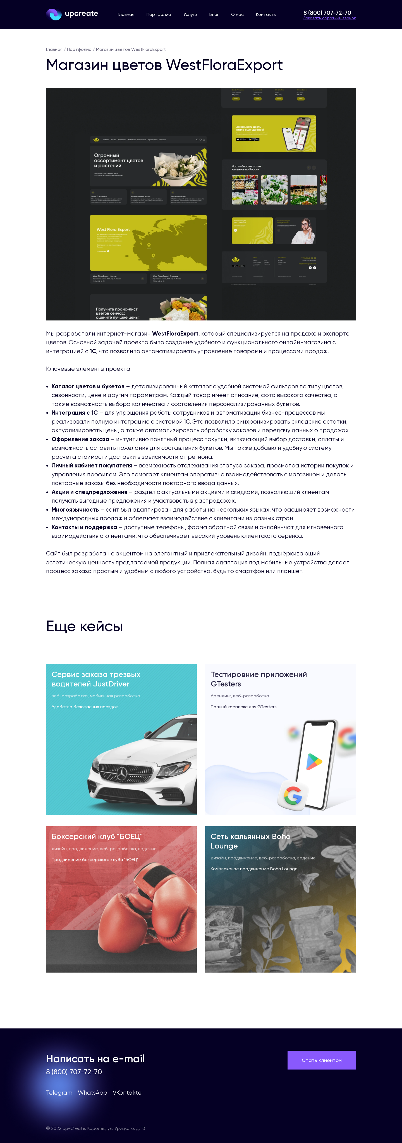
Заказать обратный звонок (329, 18)
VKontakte (127, 1092)
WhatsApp (92, 1092)
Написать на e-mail (95, 1058)
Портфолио (159, 14)
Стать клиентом (322, 1060)
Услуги (190, 14)
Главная (126, 14)
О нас (237, 14)
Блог (214, 14)
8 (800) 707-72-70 (327, 12)
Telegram (59, 1092)
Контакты (266, 14)
